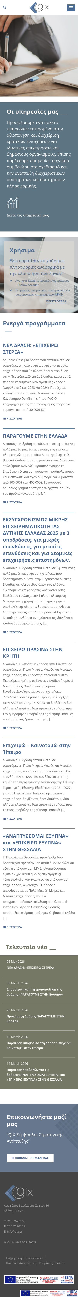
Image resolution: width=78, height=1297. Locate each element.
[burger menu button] (71, 7)
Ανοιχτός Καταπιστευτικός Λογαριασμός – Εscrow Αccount (42, 283)
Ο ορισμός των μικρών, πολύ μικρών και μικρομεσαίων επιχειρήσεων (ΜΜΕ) (42, 292)
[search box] (6, 7)
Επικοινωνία (34, 1258)
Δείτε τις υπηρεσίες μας (28, 215)
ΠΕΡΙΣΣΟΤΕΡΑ (56, 301)
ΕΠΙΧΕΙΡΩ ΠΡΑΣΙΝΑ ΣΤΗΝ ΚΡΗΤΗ (33, 652)
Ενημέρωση (14, 1258)
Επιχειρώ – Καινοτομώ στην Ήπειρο (37, 748)
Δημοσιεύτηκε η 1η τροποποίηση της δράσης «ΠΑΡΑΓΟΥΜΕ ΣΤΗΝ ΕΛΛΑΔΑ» (35, 991)
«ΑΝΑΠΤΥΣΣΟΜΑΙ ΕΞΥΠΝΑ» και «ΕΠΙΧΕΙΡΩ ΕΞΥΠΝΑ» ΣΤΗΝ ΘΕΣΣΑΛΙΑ (35, 842)
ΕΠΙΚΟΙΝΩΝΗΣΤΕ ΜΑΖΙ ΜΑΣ (30, 1158)
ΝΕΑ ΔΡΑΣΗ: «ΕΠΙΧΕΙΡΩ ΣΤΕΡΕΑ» (30, 348)
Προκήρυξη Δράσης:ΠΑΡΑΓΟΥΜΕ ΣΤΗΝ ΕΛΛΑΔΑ (36, 1018)
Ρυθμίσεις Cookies (51, 1263)
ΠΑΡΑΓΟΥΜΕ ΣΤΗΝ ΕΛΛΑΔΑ (35, 435)
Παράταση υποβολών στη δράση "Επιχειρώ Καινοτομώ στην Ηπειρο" (39, 1045)
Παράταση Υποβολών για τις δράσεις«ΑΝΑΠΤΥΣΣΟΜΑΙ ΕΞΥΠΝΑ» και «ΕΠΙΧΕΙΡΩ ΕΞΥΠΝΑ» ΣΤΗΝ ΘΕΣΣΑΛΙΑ (36, 1075)
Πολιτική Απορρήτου (20, 1263)
